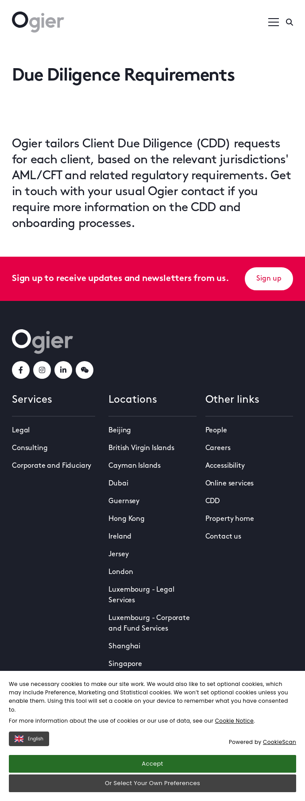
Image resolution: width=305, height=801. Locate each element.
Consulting (29, 448)
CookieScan (279, 742)
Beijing (119, 430)
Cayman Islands (134, 466)
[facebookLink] (21, 370)
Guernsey (123, 501)
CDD (212, 501)
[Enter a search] (289, 22)
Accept (152, 763)
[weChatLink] (84, 370)
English (29, 739)
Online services (229, 483)
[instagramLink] (42, 370)
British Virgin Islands (141, 448)
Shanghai (124, 646)
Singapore (125, 664)
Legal (21, 430)
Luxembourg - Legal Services (141, 595)
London (120, 572)
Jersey (118, 554)
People (216, 430)
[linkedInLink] (63, 370)
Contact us (223, 536)
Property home (229, 519)
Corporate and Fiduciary (51, 466)
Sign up (269, 278)
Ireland (119, 536)
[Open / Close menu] (273, 22)
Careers (218, 448)
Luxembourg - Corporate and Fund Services (148, 623)
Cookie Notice (234, 720)
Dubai (118, 483)
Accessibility (225, 466)
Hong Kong (126, 519)
